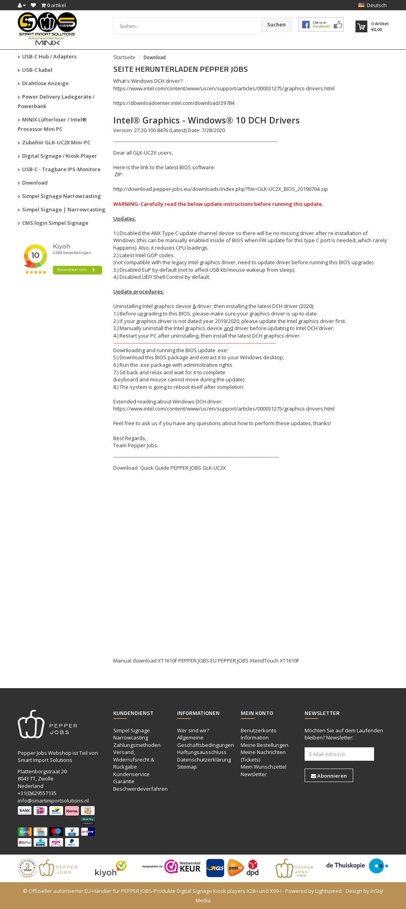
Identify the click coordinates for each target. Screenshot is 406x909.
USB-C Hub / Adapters (47, 56)
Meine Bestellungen (264, 744)
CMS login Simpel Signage (53, 222)
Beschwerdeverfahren (140, 788)
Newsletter (254, 774)
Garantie (124, 781)
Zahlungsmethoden (137, 744)
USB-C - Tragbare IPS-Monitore (59, 169)
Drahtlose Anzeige (43, 83)
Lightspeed (328, 890)
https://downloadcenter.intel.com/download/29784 (173, 102)
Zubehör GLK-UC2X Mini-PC (54, 142)
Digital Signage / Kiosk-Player (57, 155)
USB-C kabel (35, 69)
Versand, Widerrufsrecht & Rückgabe (133, 759)
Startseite (124, 57)
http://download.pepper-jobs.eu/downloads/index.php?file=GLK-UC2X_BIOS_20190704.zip (220, 188)
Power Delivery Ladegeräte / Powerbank (56, 101)
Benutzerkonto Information (259, 734)
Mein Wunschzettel (263, 766)
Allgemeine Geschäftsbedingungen (205, 741)
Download (33, 182)
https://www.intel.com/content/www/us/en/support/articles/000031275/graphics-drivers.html (224, 88)
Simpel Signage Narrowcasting (59, 196)
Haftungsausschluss (201, 752)
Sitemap (187, 766)
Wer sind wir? (193, 730)
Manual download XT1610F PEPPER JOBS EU (165, 660)
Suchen (276, 24)
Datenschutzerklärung (204, 759)
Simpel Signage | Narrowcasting (61, 209)
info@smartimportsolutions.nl (53, 800)
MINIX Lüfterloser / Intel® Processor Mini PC (52, 124)
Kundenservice (131, 774)
